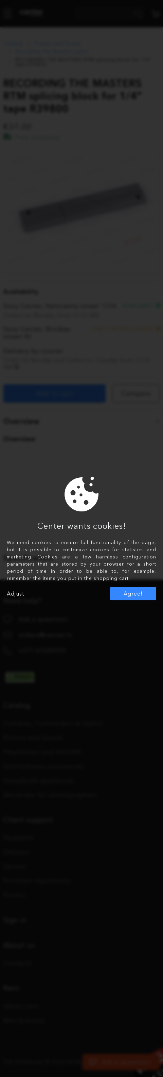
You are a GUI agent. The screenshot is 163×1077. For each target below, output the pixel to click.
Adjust (15, 593)
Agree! (133, 593)
